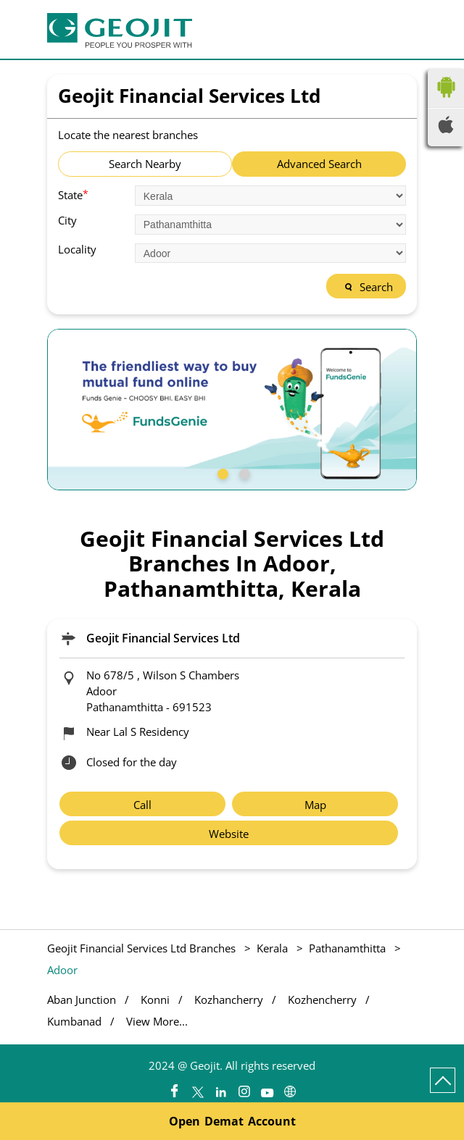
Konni (155, 1000)
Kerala (272, 948)
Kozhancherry (228, 1000)
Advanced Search (319, 163)
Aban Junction (81, 1000)
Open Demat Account (232, 1121)
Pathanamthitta (347, 948)
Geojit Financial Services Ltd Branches (143, 948)
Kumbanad (74, 1021)
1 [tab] (221, 472)
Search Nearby (145, 163)
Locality (77, 249)
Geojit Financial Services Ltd (163, 638)
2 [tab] (242, 472)
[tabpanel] (232, 409)
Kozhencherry (322, 1000)
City (67, 220)
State (73, 194)
